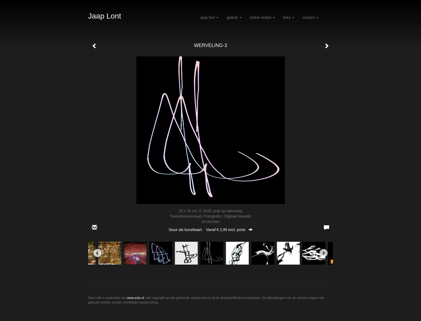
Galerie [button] (234, 17)
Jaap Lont (104, 16)
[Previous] (97, 253)
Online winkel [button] (262, 17)
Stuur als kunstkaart (210, 230)
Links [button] (288, 17)
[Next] (324, 253)
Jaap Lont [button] (210, 17)
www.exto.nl (135, 298)
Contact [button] (310, 17)
